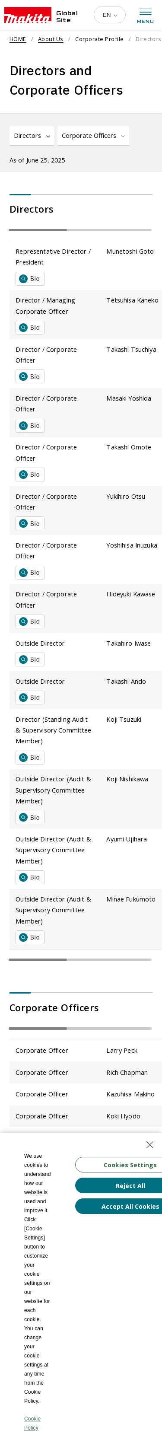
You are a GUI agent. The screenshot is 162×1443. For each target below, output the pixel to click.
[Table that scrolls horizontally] (80, 230)
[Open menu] (145, 16)
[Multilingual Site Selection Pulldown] (109, 14)
